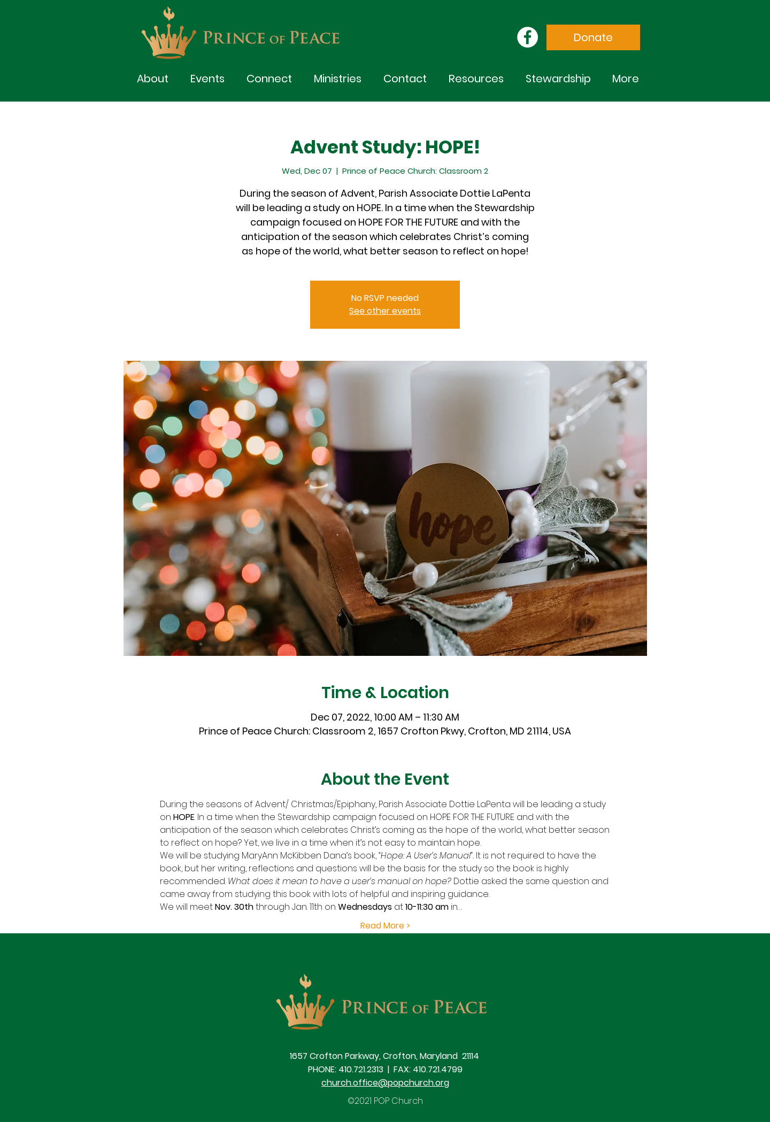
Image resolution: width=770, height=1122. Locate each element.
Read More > (385, 926)
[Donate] (593, 37)
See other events (385, 311)
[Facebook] (527, 37)
